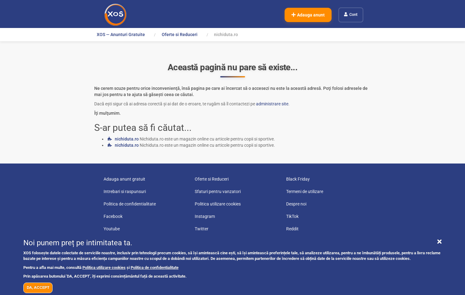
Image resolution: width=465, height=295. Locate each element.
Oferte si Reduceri (180, 34)
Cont (353, 14)
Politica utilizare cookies (104, 267)
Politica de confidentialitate (155, 267)
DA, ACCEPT (38, 287)
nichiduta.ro (127, 138)
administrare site (272, 103)
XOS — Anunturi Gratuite (121, 34)
